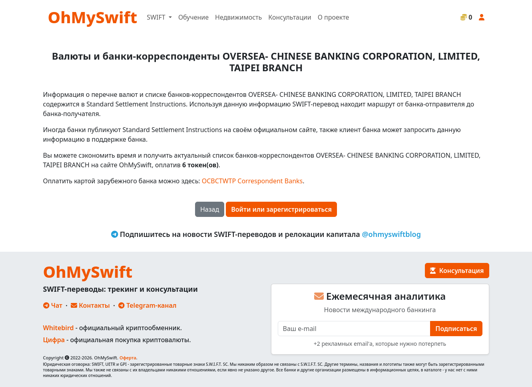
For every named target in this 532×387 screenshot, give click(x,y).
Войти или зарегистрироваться (281, 209)
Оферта (128, 358)
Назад (209, 209)
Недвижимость (238, 17)
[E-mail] (354, 328)
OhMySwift (92, 17)
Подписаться (456, 328)
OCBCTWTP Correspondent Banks (252, 180)
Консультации (289, 17)
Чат (52, 305)
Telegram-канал (147, 305)
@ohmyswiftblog (391, 234)
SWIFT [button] (157, 17)
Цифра (54, 339)
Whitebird (58, 327)
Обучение (193, 17)
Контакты (90, 305)
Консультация (457, 270)
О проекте (333, 17)
